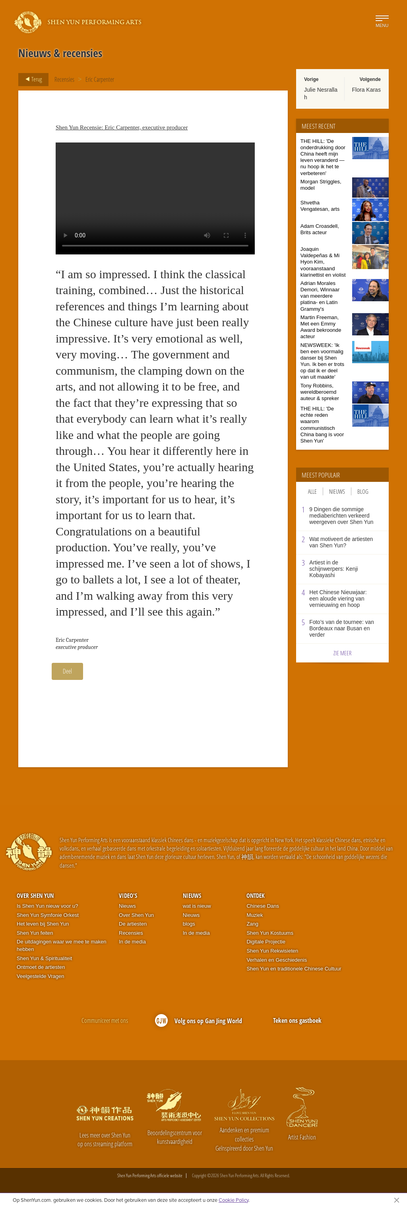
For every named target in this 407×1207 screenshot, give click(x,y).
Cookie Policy (233, 1199)
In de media (132, 942)
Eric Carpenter (99, 79)
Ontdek (255, 895)
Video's (128, 895)
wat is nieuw (197, 906)
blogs (189, 924)
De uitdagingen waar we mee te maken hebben (61, 945)
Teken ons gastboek (297, 1020)
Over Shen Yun (35, 895)
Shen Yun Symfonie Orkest (48, 915)
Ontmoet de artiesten (41, 967)
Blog (362, 491)
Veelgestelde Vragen (40, 976)
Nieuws (337, 491)
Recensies (64, 79)
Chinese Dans (262, 906)
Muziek (254, 915)
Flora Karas (366, 90)
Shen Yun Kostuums (269, 933)
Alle (312, 491)
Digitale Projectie (265, 942)
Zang (252, 924)
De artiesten (133, 924)
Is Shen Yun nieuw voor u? (47, 906)
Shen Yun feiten (35, 933)
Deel (67, 671)
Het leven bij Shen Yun (43, 924)
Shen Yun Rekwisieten (272, 951)
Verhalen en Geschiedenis (276, 960)
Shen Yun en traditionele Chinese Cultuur (293, 969)
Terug (31, 79)
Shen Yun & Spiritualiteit (44, 958)
